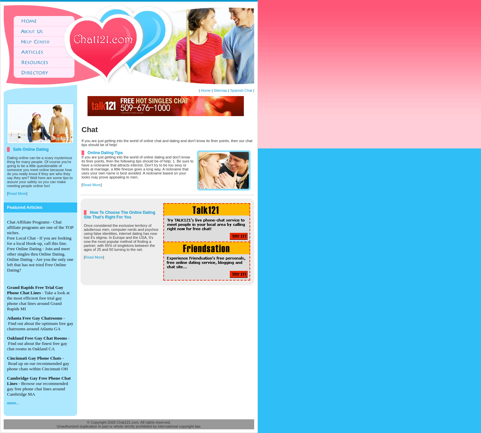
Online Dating (19, 259)
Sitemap (220, 90)
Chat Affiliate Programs (28, 222)
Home (205, 90)
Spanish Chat (241, 90)
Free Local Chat (21, 238)
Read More (17, 193)
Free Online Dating (24, 248)
